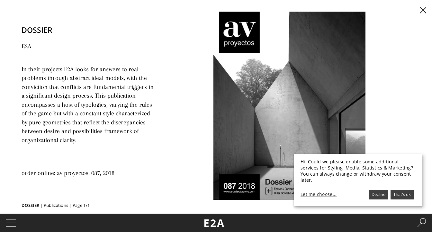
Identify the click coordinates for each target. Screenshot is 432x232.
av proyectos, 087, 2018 (80, 163)
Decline (378, 194)
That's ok (402, 194)
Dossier (30, 205)
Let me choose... (319, 194)
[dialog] (358, 180)
